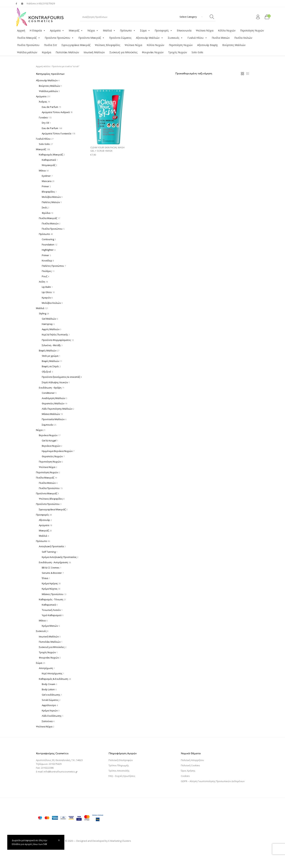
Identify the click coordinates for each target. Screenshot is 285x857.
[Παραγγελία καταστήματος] (206, 73)
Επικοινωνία (184, 30)
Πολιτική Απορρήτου (192, 760)
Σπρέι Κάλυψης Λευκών (55, 382)
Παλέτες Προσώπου (53, 265)
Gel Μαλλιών (49, 318)
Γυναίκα (43, 117)
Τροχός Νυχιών (177, 52)
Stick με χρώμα (50, 355)
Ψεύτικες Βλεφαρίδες (107, 45)
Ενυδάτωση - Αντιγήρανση (53, 562)
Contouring (48, 239)
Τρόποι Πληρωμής (119, 765)
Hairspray (47, 324)
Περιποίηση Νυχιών (252, 30)
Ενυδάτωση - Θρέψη (50, 387)
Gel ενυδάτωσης (51, 694)
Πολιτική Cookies (190, 765)
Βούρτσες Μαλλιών (234, 45)
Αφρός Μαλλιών (50, 329)
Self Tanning (49, 551)
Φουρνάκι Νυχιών (153, 52)
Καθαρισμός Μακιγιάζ (51, 154)
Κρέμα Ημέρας (50, 583)
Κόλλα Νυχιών (227, 30)
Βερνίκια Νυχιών (48, 435)
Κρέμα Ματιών (50, 625)
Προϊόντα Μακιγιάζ (91, 37)
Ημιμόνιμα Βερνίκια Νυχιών (57, 451)
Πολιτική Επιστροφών (121, 760)
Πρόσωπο (127, 30)
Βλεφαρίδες (48, 191)
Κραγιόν (46, 297)
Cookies (185, 776)
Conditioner (48, 393)
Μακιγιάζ (76, 30)
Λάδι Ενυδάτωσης (51, 715)
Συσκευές (175, 37)
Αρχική (21, 30)
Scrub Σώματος (50, 700)
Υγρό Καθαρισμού (52, 615)
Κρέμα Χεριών (50, 710)
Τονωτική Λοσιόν (51, 610)
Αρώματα (57, 30)
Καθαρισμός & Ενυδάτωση (53, 678)
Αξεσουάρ (44, 520)
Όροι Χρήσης (188, 770)
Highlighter (48, 249)
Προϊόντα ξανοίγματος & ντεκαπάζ (61, 377)
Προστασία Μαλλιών (53, 419)
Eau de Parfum (50, 107)
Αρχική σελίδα (43, 66)
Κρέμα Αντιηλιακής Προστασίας (59, 557)
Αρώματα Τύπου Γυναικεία (56, 133)
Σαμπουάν (47, 424)
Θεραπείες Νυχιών (52, 456)
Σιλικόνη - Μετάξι (51, 345)
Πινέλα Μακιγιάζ (28, 37)
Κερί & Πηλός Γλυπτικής (55, 334)
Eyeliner (46, 175)
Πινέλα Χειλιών (243, 37)
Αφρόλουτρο (49, 705)
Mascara (46, 181)
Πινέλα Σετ (50, 45)
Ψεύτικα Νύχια (204, 30)
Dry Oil (45, 122)
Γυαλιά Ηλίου (197, 37)
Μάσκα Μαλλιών (51, 414)
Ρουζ (44, 276)
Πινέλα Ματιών (221, 37)
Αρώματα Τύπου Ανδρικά (56, 112)
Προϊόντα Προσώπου (59, 37)
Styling (42, 313)
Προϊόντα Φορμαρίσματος (56, 340)
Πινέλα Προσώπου (28, 45)
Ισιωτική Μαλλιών (94, 52)
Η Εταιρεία (37, 30)
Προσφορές (163, 30)
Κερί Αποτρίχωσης (52, 673)
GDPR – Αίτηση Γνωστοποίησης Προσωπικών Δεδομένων (212, 781)
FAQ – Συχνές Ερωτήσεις (122, 776)
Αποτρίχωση (46, 668)
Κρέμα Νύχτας (49, 588)
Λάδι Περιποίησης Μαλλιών (57, 408)
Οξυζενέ (46, 371)
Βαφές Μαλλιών (47, 350)
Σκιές (44, 207)
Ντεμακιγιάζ (48, 165)
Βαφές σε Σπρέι (50, 366)
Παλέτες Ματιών (51, 202)
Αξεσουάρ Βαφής (207, 45)
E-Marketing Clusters (119, 840)
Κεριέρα (46, 52)
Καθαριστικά (49, 159)
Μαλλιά (109, 30)
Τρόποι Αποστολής (119, 770)
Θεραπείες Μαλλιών (53, 403)
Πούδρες (47, 271)
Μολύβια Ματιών (51, 197)
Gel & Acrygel (49, 440)
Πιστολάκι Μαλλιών (67, 52)
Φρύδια (46, 213)
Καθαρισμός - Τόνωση (51, 599)
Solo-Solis (197, 52)
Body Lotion (48, 689)
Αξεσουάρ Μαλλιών (149, 37)
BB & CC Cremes (50, 567)
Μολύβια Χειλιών (51, 303)
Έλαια (45, 578)
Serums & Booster (52, 572)
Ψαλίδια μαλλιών (27, 52)
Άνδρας (43, 101)
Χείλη (42, 281)
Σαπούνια (47, 721)
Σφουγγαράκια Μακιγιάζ (75, 45)
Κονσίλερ (47, 260)
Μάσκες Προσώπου (52, 594)
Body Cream (48, 684)
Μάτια (42, 170)
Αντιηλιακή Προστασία (51, 546)
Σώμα (145, 30)
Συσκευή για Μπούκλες (123, 52)
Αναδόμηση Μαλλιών (53, 398)
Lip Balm (46, 287)
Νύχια (92, 30)
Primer (45, 186)
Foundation (48, 244)
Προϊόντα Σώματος (120, 37)
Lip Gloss (47, 292)
